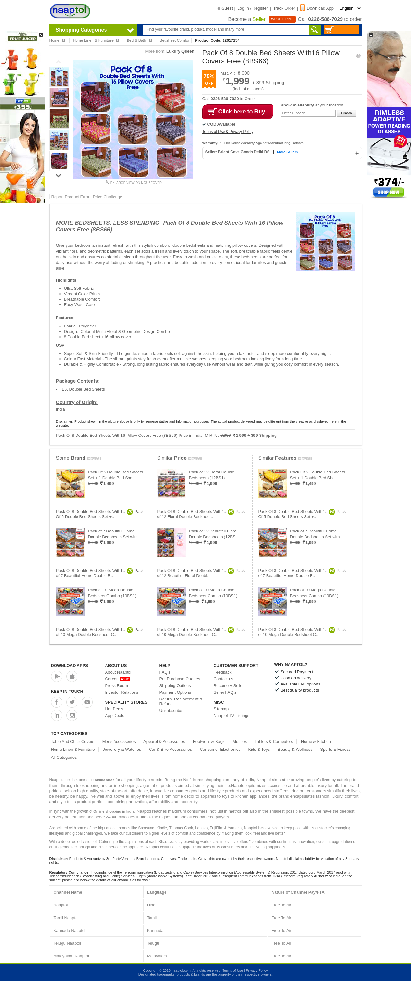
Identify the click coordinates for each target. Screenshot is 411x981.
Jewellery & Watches (122, 749)
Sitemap (221, 708)
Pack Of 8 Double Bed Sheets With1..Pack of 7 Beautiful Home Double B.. (100, 573)
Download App (317, 8)
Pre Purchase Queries (179, 679)
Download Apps (69, 665)
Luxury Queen (180, 51)
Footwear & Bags (209, 741)
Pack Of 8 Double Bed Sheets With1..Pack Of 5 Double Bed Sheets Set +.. (100, 514)
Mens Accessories (119, 741)
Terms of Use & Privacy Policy (227, 131)
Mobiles (239, 741)
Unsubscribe (170, 710)
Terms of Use (232, 970)
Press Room (116, 685)
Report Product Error (70, 196)
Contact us (223, 679)
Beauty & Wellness (295, 749)
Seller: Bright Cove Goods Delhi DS (238, 152)
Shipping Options (175, 685)
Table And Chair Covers (73, 741)
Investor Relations (121, 692)
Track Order (284, 8)
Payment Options (175, 692)
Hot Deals (114, 708)
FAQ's (165, 672)
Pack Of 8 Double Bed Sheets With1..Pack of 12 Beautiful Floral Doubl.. (201, 573)
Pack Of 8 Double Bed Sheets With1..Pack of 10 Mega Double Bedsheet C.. (100, 632)
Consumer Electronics (220, 749)
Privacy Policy (257, 970)
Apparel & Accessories (164, 741)
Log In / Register (253, 8)
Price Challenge (107, 196)
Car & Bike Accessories (170, 749)
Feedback (223, 672)
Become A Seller (229, 685)
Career (117, 679)
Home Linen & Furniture (73, 749)
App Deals (114, 715)
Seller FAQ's (225, 692)
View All (94, 458)
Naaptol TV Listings (232, 715)
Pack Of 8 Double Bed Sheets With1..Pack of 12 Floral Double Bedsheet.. (201, 514)
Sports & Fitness (335, 749)
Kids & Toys (259, 749)
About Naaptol (118, 672)
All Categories (64, 757)
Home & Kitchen (316, 741)
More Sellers (287, 152)
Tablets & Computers (274, 741)
